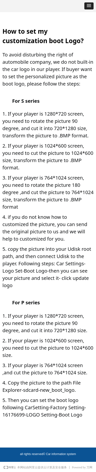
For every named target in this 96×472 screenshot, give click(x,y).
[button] (89, 5)
